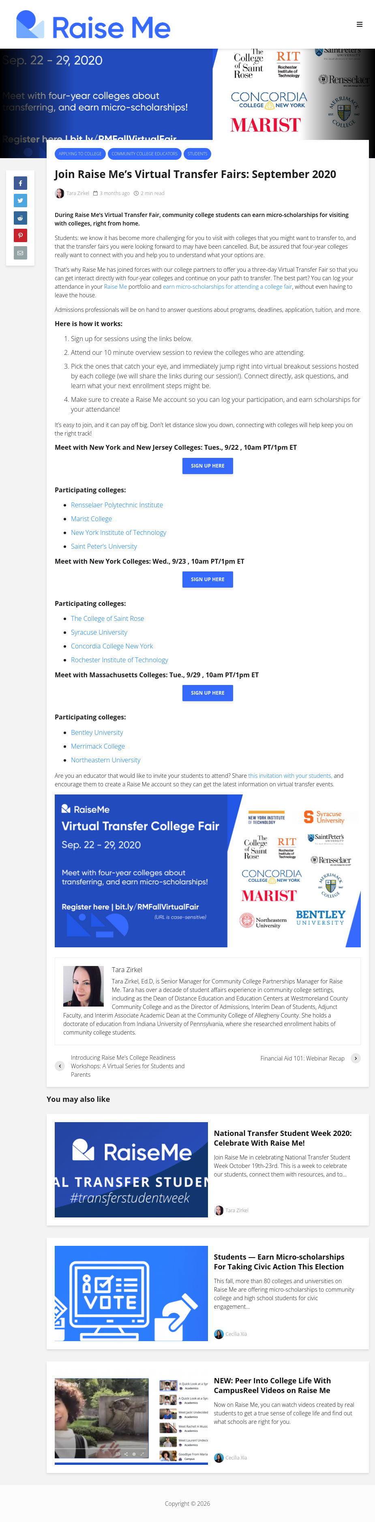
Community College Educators (145, 154)
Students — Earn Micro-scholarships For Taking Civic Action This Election (279, 1262)
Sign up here (207, 465)
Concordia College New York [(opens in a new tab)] (112, 646)
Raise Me (115, 286)
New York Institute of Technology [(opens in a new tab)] (118, 532)
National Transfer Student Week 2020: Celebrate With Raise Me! (283, 1138)
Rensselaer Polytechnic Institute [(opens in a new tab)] (117, 504)
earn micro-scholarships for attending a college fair (227, 286)
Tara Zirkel (72, 193)
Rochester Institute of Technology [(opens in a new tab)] (119, 659)
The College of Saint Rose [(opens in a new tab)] (107, 618)
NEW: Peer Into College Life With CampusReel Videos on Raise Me (272, 1385)
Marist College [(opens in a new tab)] (91, 518)
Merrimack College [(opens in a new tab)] (98, 746)
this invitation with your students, (290, 775)
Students (197, 154)
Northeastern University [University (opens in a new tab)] (105, 760)
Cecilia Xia (230, 1334)
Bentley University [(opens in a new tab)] (97, 732)
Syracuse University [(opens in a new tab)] (99, 632)
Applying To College (80, 154)
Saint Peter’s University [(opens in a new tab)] (104, 546)
